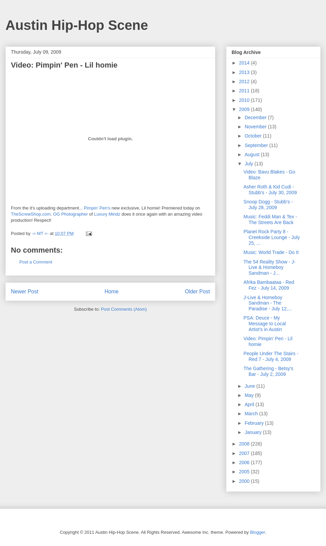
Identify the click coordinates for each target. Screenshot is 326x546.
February (254, 423)
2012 (245, 81)
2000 (245, 481)
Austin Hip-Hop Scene (76, 25)
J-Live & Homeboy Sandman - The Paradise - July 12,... (267, 303)
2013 (245, 72)
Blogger (257, 532)
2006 (245, 462)
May (249, 395)
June (250, 386)
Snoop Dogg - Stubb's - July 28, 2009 (268, 204)
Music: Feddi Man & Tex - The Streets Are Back (270, 219)
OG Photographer (70, 214)
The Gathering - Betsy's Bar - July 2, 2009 (268, 371)
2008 (245, 444)
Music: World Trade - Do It (270, 252)
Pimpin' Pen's (97, 208)
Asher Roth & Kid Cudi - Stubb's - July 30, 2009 (270, 189)
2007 (245, 453)
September (256, 145)
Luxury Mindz (107, 214)
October (253, 136)
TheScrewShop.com (31, 214)
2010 (245, 100)
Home (112, 291)
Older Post (197, 291)
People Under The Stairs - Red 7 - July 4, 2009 (270, 356)
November (256, 126)
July (249, 163)
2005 (245, 471)
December (256, 117)
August (252, 154)
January (253, 432)
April (249, 404)
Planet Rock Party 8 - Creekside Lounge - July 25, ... (271, 237)
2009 (245, 109)
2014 (245, 63)
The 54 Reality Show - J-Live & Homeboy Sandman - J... (269, 267)
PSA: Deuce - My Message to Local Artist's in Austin (264, 323)
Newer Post (24, 291)
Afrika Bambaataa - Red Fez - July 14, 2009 (268, 285)
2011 (245, 90)
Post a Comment (35, 262)
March (251, 413)
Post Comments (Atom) (124, 309)
